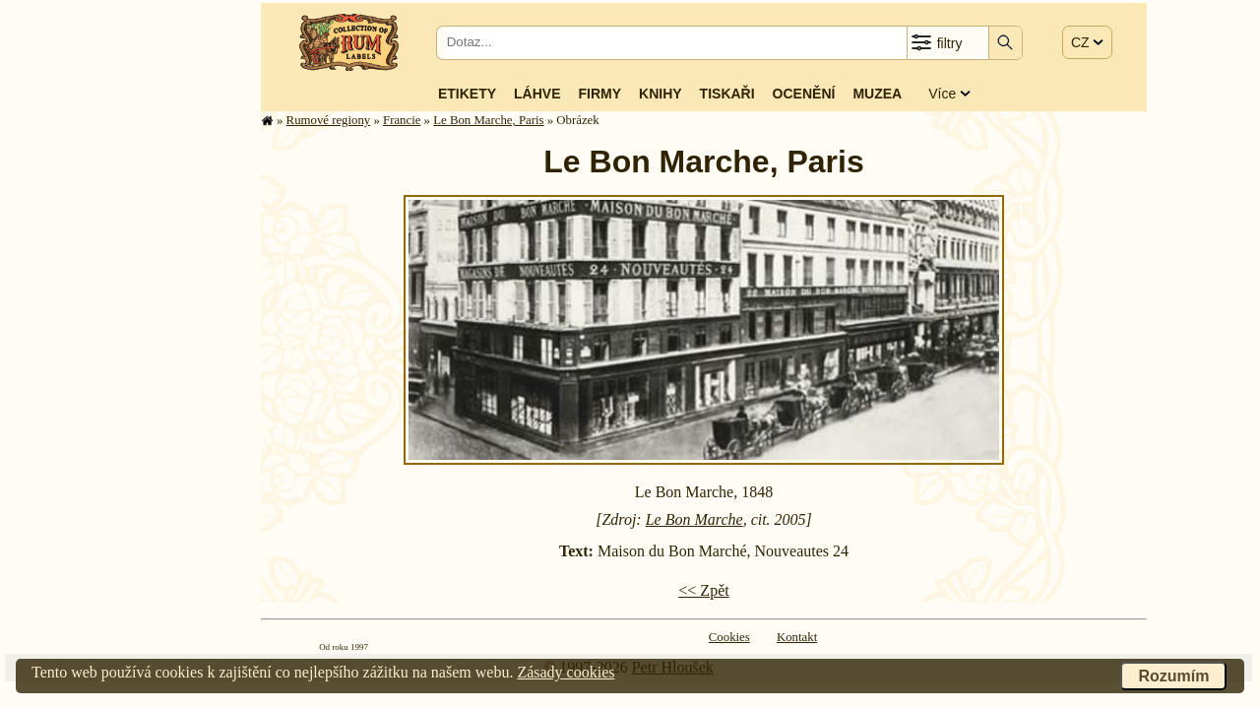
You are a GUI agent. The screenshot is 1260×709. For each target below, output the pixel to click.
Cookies (729, 637)
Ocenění (804, 93)
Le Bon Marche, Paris (488, 120)
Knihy (660, 93)
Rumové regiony (328, 120)
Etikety (467, 93)
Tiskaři (727, 93)
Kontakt (797, 637)
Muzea (877, 93)
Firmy (599, 93)
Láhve (537, 93)
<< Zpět (703, 590)
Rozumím (1173, 676)
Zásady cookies (565, 672)
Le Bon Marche (694, 519)
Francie (401, 120)
